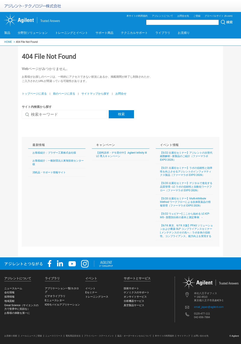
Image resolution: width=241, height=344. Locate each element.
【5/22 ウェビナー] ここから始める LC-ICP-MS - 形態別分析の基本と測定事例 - (185, 215)
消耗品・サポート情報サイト (49, 172)
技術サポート (131, 288)
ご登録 (196, 16)
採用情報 (9, 296)
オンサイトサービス (135, 296)
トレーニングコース (96, 296)
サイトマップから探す (95, 93)
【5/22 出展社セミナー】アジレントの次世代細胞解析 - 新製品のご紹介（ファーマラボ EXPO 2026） (186, 156)
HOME (8, 41)
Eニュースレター (55, 300)
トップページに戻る (34, 93)
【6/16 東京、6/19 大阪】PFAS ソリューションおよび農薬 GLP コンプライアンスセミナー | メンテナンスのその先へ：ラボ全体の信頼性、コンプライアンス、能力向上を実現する (186, 231)
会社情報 (9, 292)
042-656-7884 (202, 317)
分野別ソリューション (33, 32)
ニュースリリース (53, 336)
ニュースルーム (13, 288)
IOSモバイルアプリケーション (62, 304)
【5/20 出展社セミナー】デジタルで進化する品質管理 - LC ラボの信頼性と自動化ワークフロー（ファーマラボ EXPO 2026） (186, 186)
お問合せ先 (183, 16)
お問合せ (120, 93)
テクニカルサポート (134, 32)
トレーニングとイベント (71, 32)
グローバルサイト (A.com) (218, 16)
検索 (121, 114)
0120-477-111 (202, 313)
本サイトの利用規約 (137, 16)
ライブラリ (162, 32)
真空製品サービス (134, 305)
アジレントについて (162, 16)
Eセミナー (91, 292)
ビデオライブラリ (55, 296)
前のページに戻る (64, 93)
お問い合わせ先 (201, 336)
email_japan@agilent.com (208, 306)
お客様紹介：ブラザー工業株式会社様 (54, 152)
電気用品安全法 (73, 336)
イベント (90, 288)
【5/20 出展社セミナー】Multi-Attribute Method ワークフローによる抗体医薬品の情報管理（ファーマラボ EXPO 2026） (185, 202)
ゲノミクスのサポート (136, 292)
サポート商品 (104, 32)
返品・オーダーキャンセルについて (134, 336)
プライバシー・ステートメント (99, 336)
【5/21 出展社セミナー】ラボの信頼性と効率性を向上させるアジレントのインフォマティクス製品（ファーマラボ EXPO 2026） (186, 171)
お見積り (184, 32)
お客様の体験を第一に (17, 312)
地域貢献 (9, 301)
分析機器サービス (134, 301)
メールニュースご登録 (31, 336)
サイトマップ (183, 336)
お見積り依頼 (10, 336)
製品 (7, 32)
